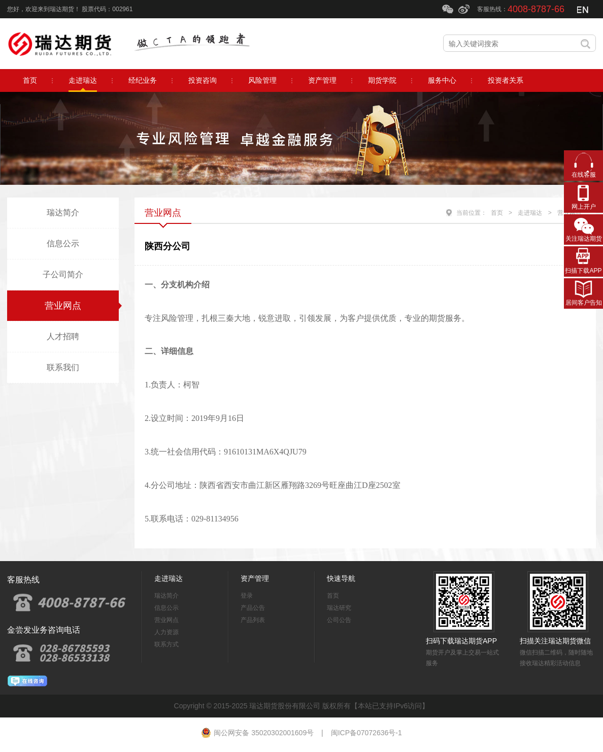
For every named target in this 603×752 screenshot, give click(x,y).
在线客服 (584, 174)
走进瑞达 (530, 212)
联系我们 (63, 367)
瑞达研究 (339, 607)
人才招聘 (63, 336)
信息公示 (63, 243)
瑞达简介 (63, 212)
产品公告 (253, 607)
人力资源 (166, 632)
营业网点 (63, 306)
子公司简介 (63, 274)
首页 (497, 212)
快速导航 (341, 578)
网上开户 (584, 206)
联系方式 (166, 644)
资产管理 (255, 578)
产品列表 (253, 620)
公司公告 (339, 620)
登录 (247, 595)
